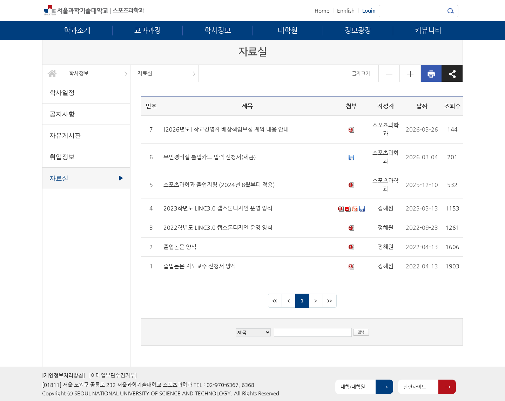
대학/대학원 (353, 386)
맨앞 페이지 (275, 301)
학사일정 (62, 92)
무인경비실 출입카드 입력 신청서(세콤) (209, 157)
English (346, 10)
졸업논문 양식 (179, 246)
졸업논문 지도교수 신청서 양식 (199, 266)
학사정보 (79, 73)
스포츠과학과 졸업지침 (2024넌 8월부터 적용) (219, 184)
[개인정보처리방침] (63, 375)
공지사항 (62, 114)
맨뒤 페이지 (330, 301)
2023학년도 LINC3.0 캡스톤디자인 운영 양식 (217, 208)
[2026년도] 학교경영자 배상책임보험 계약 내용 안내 (226, 129)
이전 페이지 (289, 301)
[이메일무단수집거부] (113, 375)
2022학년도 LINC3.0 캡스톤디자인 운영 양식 (217, 227)
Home (322, 10)
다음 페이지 (316, 301)
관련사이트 (414, 386)
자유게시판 (65, 135)
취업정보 (62, 156)
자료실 (144, 73)
